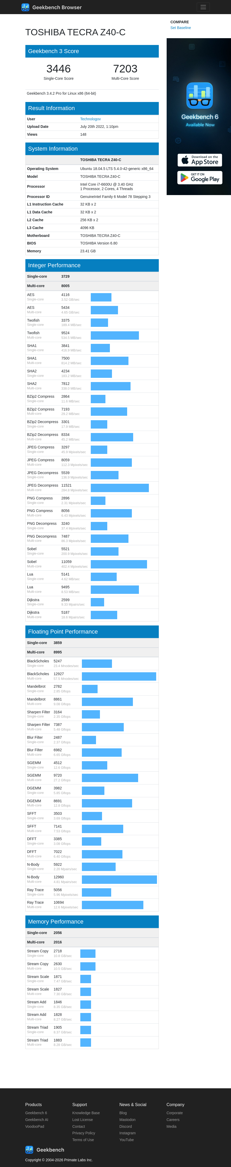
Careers (173, 1120)
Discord (126, 1126)
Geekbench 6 (36, 1113)
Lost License (82, 1120)
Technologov (90, 119)
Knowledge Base (86, 1113)
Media (172, 1126)
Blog (123, 1113)
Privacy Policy (83, 1133)
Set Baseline (181, 28)
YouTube (127, 1140)
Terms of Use (83, 1140)
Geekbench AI (36, 1120)
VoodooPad (34, 1126)
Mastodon (128, 1120)
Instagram (128, 1133)
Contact (78, 1126)
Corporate (175, 1113)
